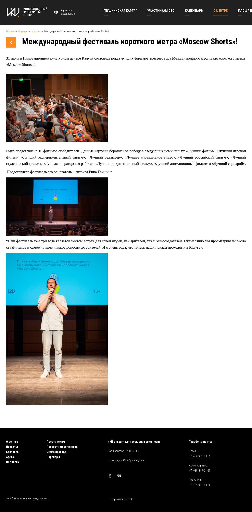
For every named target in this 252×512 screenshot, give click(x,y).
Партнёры (53, 457)
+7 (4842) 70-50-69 (200, 456)
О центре (12, 441)
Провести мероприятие (62, 446)
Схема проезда (56, 451)
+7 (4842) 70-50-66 (200, 485)
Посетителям (56, 441)
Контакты (12, 451)
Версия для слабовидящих (64, 12)
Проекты (12, 446)
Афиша (10, 457)
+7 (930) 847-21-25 (200, 470)
